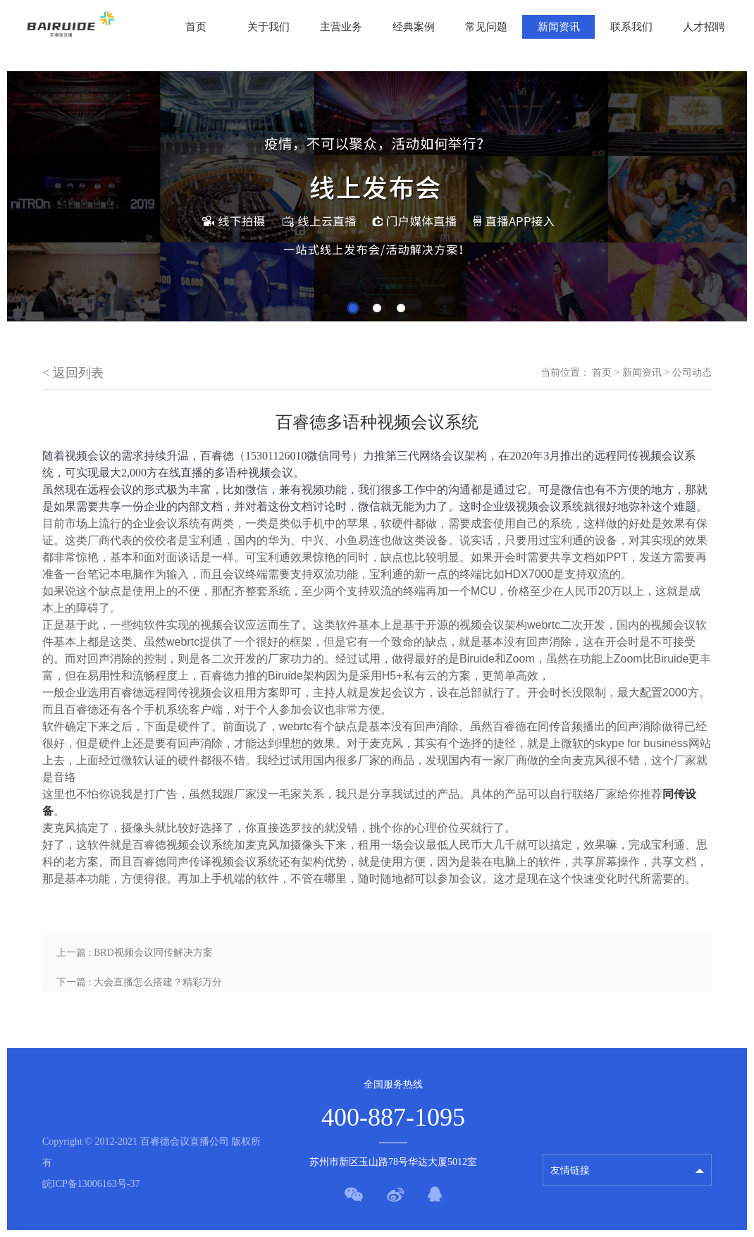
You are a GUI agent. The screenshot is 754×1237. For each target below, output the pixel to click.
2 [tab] (377, 308)
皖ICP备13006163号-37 (91, 1183)
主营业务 (341, 26)
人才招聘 (704, 26)
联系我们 (631, 26)
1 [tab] (353, 308)
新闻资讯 (559, 26)
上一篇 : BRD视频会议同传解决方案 (134, 952)
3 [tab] (401, 308)
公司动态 (692, 372)
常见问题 (486, 26)
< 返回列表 (73, 373)
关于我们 (268, 26)
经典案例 (414, 26)
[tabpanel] (377, 196)
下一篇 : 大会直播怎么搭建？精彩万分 (139, 982)
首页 (195, 26)
